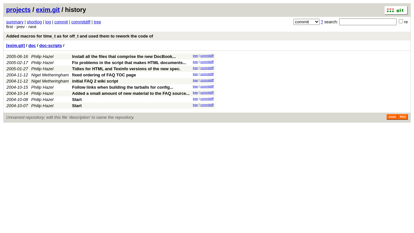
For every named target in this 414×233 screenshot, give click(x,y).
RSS (403, 116)
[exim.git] (15, 45)
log (48, 21)
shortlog (34, 21)
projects (18, 9)
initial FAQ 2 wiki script (95, 81)
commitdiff (80, 21)
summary (14, 21)
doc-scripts (50, 45)
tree (97, 21)
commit (61, 21)
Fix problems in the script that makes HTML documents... (129, 62)
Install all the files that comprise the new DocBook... (124, 56)
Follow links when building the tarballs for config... (122, 87)
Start (77, 99)
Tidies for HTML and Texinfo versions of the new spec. (126, 68)
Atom (392, 116)
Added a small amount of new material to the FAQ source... (131, 93)
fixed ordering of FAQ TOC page (104, 74)
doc (32, 45)
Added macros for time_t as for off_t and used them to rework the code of (79, 36)
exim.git (48, 9)
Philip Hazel (42, 56)
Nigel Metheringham (50, 74)
